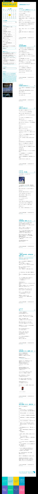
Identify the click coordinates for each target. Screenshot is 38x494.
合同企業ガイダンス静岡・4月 (26, 351)
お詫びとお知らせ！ (23, 108)
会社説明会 (13, 73)
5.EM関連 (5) (4, 44)
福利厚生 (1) (4, 48)
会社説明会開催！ (23, 45)
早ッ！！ (21, 310)
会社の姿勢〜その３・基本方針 (26, 404)
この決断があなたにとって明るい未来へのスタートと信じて (9, 61)
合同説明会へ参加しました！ (25, 220)
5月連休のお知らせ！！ (24, 85)
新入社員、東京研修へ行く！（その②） (9, 53)
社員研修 (4, 78)
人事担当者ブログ (24, 4)
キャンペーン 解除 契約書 (8, 76)
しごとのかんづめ (22, 358)
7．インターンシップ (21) (6, 39)
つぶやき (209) (5, 28)
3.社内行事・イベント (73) (6, 33)
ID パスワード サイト (13, 76)
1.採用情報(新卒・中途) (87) (7, 31)
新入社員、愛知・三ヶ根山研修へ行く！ (9, 56)
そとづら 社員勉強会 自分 (10, 81)
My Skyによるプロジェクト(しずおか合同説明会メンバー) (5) (9, 46)
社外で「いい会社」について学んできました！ (9, 63)
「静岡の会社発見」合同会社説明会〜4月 (26, 255)
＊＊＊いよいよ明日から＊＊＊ (26, 9)
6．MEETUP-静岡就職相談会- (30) (7, 36)
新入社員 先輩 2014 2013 (13, 78)
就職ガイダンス (7, 73)
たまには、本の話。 (23, 172)
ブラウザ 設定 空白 (8, 78)
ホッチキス (14, 81)
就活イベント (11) (5, 41)
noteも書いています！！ (9, 58)
